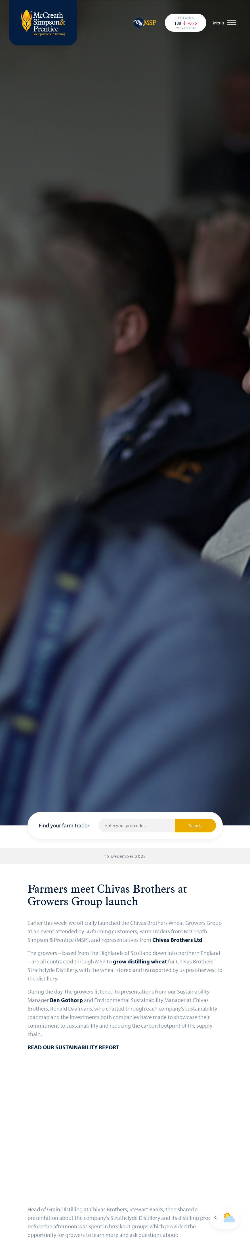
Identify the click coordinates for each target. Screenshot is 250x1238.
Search (195, 825)
